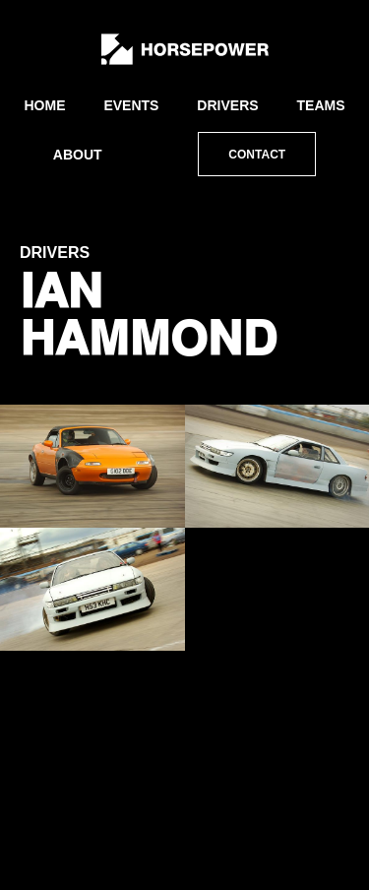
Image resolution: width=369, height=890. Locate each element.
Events (130, 105)
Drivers (227, 105)
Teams (321, 105)
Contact (256, 154)
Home (44, 105)
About (77, 154)
